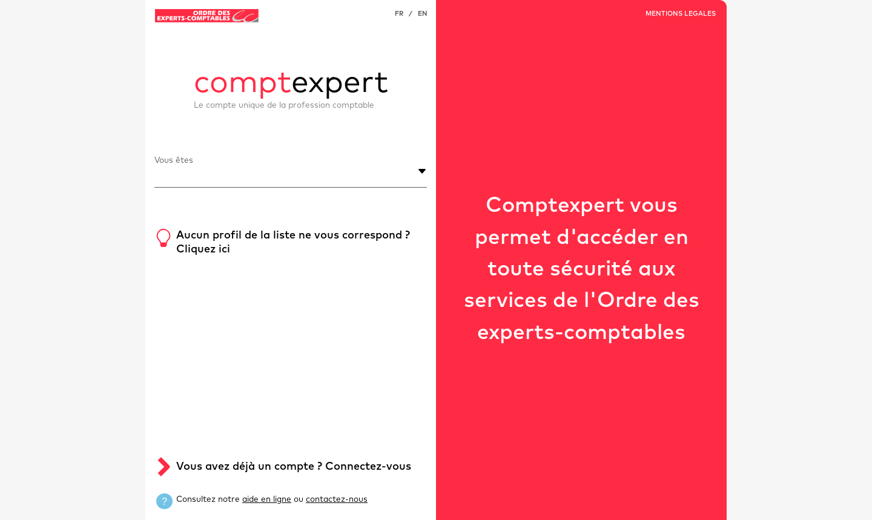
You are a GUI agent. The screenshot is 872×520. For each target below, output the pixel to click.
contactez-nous (337, 499)
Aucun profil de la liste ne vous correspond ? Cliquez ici (293, 242)
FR (399, 13)
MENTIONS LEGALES (681, 13)
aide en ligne (266, 499)
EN (422, 13)
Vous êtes (173, 160)
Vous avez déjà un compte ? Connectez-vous (293, 466)
